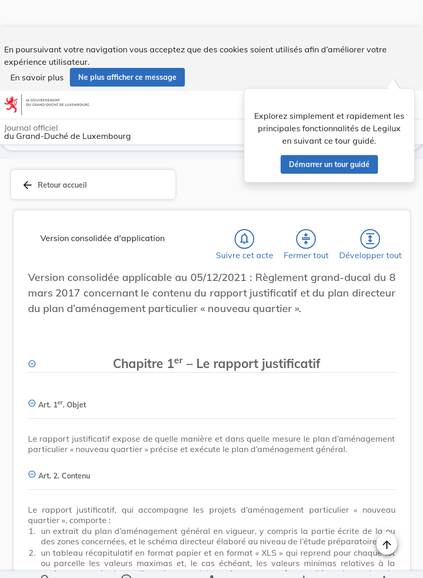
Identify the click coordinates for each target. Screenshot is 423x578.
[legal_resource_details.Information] (126, 561)
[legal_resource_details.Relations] (211, 561)
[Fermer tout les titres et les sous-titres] (306, 239)
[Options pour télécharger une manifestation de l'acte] (303, 561)
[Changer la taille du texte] (386, 288)
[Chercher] (45, 561)
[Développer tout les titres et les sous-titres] (370, 239)
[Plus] (383, 561)
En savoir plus (37, 51)
